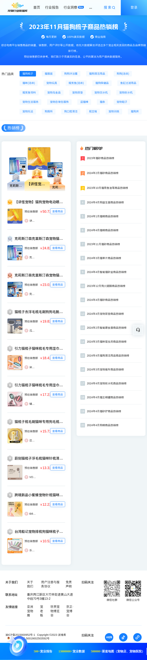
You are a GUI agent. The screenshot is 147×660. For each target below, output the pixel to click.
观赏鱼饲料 (29, 92)
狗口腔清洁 (71, 111)
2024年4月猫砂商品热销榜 (102, 299)
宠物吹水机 (126, 92)
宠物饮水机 (101, 92)
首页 (36, 7)
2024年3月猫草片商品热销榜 (104, 258)
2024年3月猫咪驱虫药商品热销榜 (107, 341)
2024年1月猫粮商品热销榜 (102, 216)
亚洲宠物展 (30, 611)
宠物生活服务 (30, 101)
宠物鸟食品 (54, 92)
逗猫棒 (84, 101)
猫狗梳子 (27, 73)
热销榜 (13, 128)
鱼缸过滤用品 (128, 83)
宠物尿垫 (77, 92)
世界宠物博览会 (55, 611)
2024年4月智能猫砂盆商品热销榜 (107, 272)
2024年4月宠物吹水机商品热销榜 (107, 383)
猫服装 (49, 73)
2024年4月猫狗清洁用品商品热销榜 (108, 355)
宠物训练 (114, 111)
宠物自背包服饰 (59, 101)
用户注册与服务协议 (50, 584)
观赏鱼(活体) (76, 83)
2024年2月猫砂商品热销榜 (102, 173)
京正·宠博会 (69, 611)
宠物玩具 (51, 83)
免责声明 (69, 584)
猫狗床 (135, 111)
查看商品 (57, 211)
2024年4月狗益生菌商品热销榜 (105, 202)
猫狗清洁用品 (97, 73)
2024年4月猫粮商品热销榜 (102, 230)
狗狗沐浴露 (71, 73)
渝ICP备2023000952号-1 (20, 634)
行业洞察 (70, 7)
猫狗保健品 (102, 83)
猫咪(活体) (28, 83)
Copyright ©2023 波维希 (51, 634)
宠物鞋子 (122, 101)
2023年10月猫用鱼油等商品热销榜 (107, 187)
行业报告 (52, 7)
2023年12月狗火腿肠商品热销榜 (106, 285)
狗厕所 (49, 111)
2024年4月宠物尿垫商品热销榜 (105, 313)
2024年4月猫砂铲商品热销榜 (104, 411)
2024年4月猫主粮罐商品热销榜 (105, 397)
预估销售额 (31, 211)
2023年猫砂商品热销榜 (100, 158)
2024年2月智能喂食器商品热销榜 (107, 327)
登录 (134, 7)
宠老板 (41, 611)
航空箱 (93, 111)
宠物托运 (27, 111)
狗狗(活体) (123, 73)
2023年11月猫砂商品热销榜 (103, 244)
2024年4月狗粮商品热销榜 (102, 425)
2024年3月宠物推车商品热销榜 (105, 369)
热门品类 (8, 74)
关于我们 (30, 584)
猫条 (102, 101)
